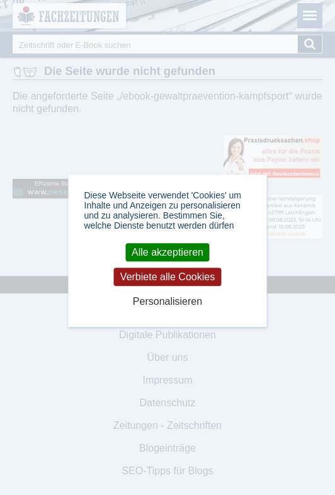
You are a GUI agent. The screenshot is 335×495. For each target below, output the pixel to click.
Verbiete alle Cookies (167, 276)
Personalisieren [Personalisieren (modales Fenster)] (167, 302)
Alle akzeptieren (167, 252)
